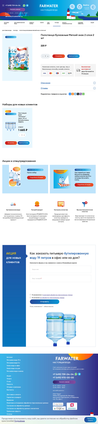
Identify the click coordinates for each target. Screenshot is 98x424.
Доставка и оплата (14, 394)
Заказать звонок (15, 9)
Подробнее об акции (36, 177)
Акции (92, 22)
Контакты (10, 390)
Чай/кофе (48, 23)
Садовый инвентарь (80, 23)
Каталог (10, 357)
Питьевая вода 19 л (14, 360)
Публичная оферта (13, 411)
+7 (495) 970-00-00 (63, 377)
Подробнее (19, 421)
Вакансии (10, 400)
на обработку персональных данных (52, 297)
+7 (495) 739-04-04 (12, 5)
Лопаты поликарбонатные (67, 23)
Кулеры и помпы (31, 23)
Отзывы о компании (14, 387)
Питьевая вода (6, 23)
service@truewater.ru (14, 16)
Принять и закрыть (90, 419)
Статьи (9, 414)
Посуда (57, 22)
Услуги (42, 22)
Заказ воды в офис (13, 365)
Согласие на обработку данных (18, 406)
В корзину (59, 56)
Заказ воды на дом (13, 368)
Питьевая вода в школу (15, 371)
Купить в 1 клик (73, 56)
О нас (9, 381)
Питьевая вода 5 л (13, 363)
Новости (10, 384)
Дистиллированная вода (19, 23)
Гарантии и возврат (14, 397)
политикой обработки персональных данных (58, 295)
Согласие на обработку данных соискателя (23, 408)
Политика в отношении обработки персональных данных (27, 403)
